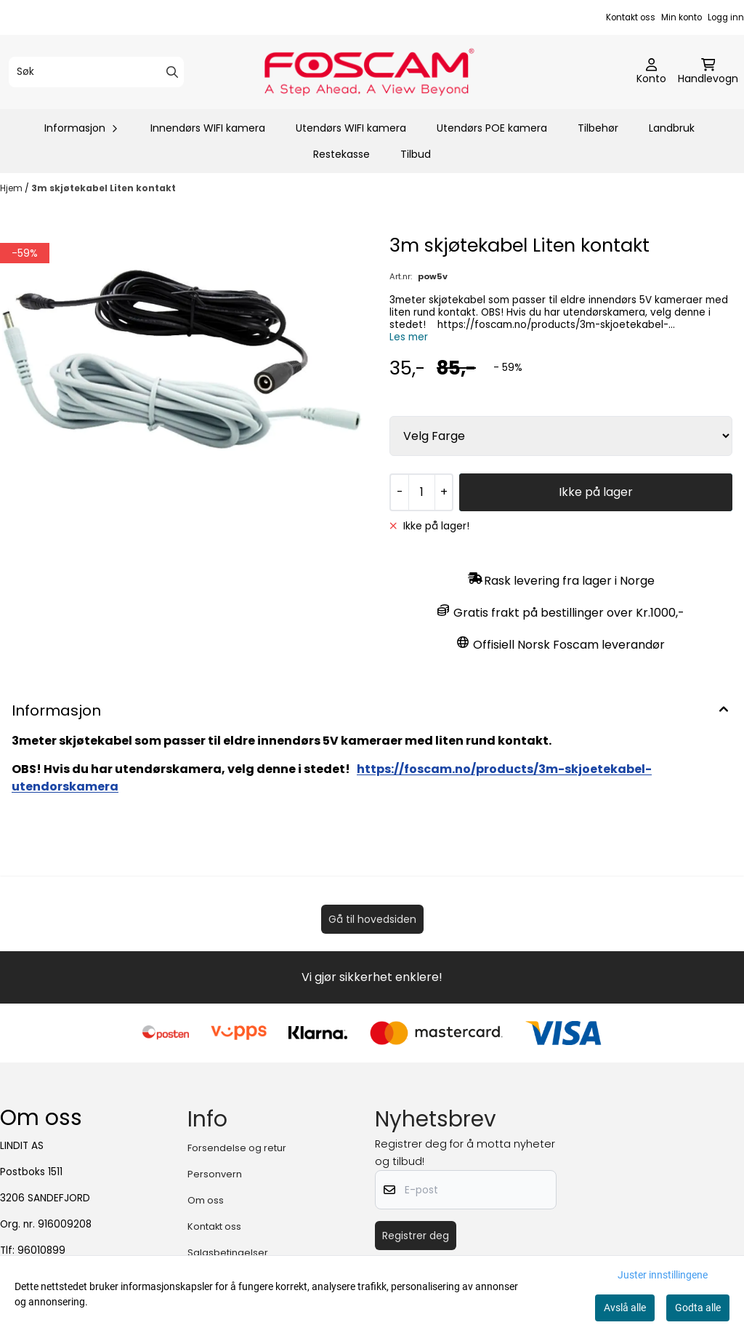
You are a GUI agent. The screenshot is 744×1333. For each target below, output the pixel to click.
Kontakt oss (630, 17)
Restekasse (341, 154)
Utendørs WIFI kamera (351, 128)
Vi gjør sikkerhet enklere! (372, 977)
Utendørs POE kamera (492, 128)
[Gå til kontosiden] (651, 72)
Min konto (681, 17)
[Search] (172, 72)
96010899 (41, 1250)
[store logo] (376, 72)
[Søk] (96, 72)
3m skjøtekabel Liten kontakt (103, 188)
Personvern (214, 1174)
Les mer (408, 337)
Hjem (12, 188)
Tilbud (415, 154)
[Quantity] (421, 492)
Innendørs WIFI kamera (207, 128)
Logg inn (726, 17)
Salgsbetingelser (227, 1252)
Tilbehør (598, 128)
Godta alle (698, 1307)
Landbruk (672, 128)
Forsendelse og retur (236, 1148)
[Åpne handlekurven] (708, 72)
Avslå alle (625, 1307)
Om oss (205, 1200)
